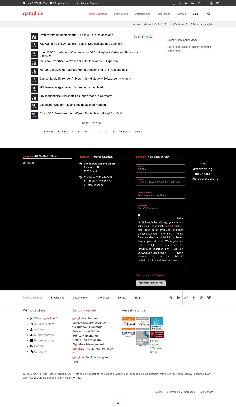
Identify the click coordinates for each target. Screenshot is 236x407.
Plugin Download (97, 13)
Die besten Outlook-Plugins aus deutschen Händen (72, 104)
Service (181, 13)
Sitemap (173, 391)
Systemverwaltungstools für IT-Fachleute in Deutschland (76, 35)
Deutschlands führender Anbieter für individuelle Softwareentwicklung (85, 78)
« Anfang (48, 131)
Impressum (189, 391)
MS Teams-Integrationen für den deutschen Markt (72, 87)
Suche (159, 391)
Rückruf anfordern (151, 283)
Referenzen (163, 13)
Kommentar (143, 206)
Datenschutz (206, 391)
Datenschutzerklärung (154, 222)
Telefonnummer (145, 192)
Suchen (208, 13)
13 (106, 131)
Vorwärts (123, 131)
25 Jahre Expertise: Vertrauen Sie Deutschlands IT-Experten (78, 61)
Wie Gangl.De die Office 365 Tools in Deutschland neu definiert (80, 43)
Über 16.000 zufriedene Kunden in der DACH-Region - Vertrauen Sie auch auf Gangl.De (90, 54)
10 (85, 131)
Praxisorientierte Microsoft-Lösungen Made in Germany (75, 96)
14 (113, 131)
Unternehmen (142, 13)
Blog (195, 13)
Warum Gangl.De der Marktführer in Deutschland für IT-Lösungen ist (84, 69)
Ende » (138, 131)
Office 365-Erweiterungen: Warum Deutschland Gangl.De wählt (80, 113)
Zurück (63, 131)
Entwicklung (121, 13)
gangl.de (33, 13)
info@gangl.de (95, 184)
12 (99, 131)
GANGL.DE (29, 162)
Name (142, 166)
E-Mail (142, 179)
